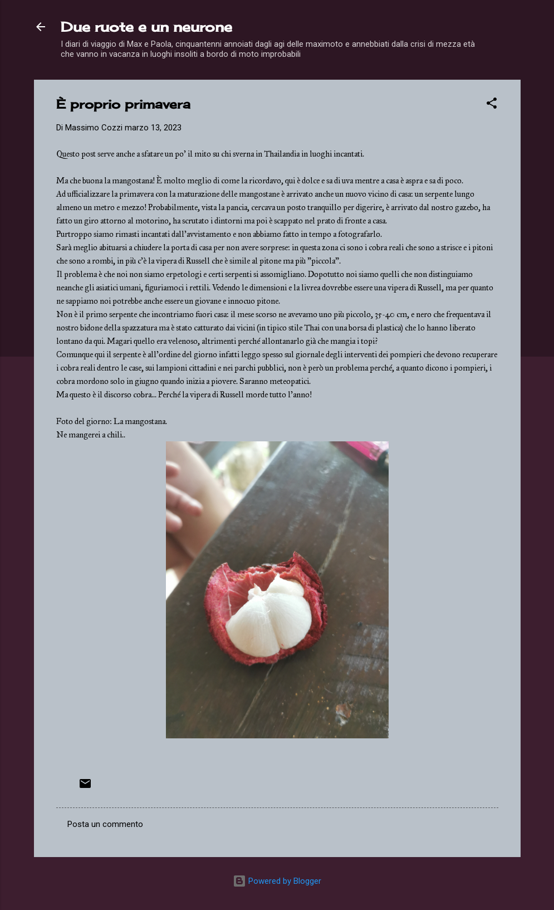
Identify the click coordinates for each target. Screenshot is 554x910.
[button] (491, 105)
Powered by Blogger (277, 881)
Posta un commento (105, 824)
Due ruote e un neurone (146, 26)
